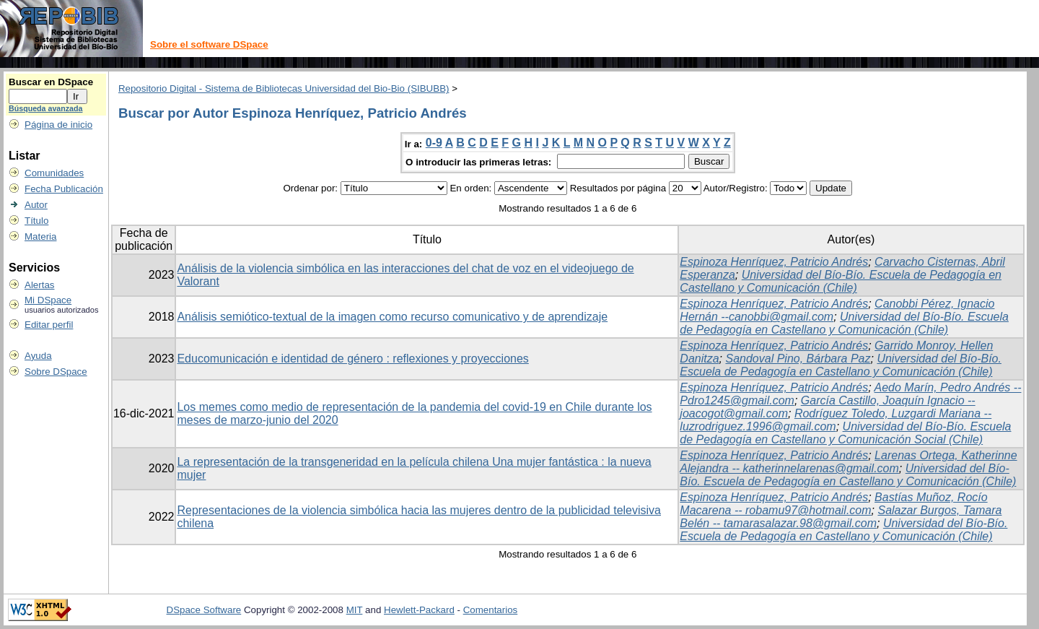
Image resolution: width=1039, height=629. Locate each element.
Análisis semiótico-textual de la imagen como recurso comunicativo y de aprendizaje (392, 317)
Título (36, 220)
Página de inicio (58, 124)
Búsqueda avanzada (45, 108)
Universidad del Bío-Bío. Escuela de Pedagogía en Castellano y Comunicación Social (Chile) (845, 433)
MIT (354, 609)
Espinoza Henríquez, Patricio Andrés (774, 262)
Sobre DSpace (56, 371)
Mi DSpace (48, 300)
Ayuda (38, 355)
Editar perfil (49, 324)
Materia (40, 236)
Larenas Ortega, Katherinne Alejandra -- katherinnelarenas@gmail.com (848, 461)
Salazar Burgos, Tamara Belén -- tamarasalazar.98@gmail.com (840, 516)
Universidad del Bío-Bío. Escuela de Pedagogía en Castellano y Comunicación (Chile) (840, 281)
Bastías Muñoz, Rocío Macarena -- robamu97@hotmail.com (833, 503)
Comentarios (490, 609)
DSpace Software (204, 609)
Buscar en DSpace (51, 82)
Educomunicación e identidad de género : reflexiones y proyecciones (352, 358)
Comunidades (54, 173)
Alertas (39, 284)
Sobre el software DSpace (209, 44)
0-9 (434, 142)
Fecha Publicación (64, 188)
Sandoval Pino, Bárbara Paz (797, 358)
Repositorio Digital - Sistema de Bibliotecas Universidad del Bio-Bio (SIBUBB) (284, 88)
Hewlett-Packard (419, 609)
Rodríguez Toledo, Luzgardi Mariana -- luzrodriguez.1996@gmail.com (835, 420)
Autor (36, 204)
